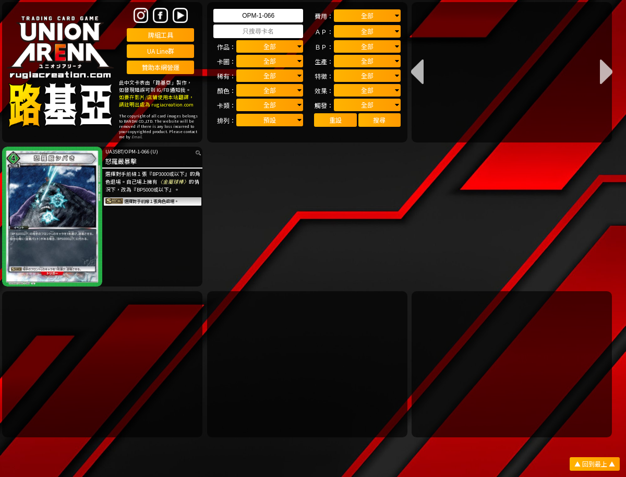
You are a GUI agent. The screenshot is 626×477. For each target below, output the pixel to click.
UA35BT (114, 151)
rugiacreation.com (172, 104)
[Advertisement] (102, 364)
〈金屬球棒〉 (173, 181)
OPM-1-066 (137, 151)
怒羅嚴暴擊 (121, 161)
